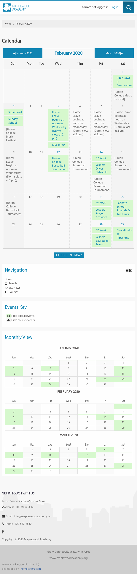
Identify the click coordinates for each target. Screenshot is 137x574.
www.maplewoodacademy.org (69, 558)
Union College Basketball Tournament (59, 163)
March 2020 (69, 435)
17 (105, 373)
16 (13, 422)
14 (101, 152)
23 (86, 379)
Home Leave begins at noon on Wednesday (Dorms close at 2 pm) (59, 125)
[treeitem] (68, 279)
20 (32, 379)
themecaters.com (30, 568)
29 (122, 224)
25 (123, 379)
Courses (13, 292)
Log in (114, 7)
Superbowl (15, 112)
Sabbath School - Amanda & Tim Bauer (123, 208)
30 (86, 384)
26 (86, 465)
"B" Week (101, 158)
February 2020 (24, 23)
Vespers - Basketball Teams (102, 240)
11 (123, 368)
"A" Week (101, 203)
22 (122, 197)
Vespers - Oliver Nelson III (101, 168)
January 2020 (68, 348)
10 (105, 368)
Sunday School (13, 120)
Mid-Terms (58, 145)
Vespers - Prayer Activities (101, 213)
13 (86, 417)
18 (123, 373)
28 (101, 224)
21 (101, 197)
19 (86, 460)
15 (123, 417)
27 (105, 465)
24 (105, 379)
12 (58, 152)
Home (8, 279)
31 (105, 384)
